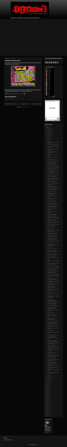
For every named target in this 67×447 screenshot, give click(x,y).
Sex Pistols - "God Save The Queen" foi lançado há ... (52, 182)
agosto (48, 135)
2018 (47, 392)
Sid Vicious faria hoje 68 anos (52, 305)
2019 (47, 390)
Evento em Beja (50, 246)
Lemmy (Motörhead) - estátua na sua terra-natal (53, 297)
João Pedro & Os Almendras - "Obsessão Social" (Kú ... (52, 176)
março (48, 377)
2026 (47, 126)
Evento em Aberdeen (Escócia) (53, 144)
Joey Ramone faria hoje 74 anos (53, 241)
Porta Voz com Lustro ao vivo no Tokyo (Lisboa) (53, 231)
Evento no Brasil (50, 298)
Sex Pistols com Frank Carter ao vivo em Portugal (53, 172)
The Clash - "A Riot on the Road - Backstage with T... (53, 348)
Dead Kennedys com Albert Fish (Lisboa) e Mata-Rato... (53, 323)
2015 (47, 397)
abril (48, 375)
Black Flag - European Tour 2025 (53, 274)
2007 (47, 410)
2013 (47, 400)
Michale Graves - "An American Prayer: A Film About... (53, 225)
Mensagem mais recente (10, 103)
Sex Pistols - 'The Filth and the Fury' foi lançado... (52, 284)
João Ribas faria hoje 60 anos (52, 334)
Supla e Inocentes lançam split (52, 161)
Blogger (36, 444)
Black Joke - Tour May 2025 (52, 321)
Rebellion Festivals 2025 (51, 357)
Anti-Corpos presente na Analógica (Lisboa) (51, 308)
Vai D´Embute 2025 (50, 200)
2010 (47, 405)
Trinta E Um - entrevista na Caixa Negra (52, 353)
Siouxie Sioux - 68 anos (51, 191)
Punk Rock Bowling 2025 (51, 345)
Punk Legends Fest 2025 (51, 198)
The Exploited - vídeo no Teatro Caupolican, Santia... (53, 360)
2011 (47, 403)
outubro (48, 132)
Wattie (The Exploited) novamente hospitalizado (52, 301)
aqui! (32, 91)
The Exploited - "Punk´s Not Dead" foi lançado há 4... (52, 204)
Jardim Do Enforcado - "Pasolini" (53, 267)
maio (48, 140)
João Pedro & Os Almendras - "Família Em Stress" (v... (52, 279)
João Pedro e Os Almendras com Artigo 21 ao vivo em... (53, 222)
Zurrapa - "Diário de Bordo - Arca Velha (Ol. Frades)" (53, 189)
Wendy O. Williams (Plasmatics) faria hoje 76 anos (53, 179)
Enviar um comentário (10, 98)
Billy (47, 425)
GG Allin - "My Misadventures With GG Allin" (52, 152)
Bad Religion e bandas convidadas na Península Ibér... (52, 337)
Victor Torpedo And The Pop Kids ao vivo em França (53, 264)
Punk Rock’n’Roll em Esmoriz (52, 165)
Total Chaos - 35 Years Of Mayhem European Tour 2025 (53, 217)
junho (48, 139)
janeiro (48, 380)
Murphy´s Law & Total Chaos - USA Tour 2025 (52, 326)
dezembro (49, 129)
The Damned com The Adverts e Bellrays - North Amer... (53, 356)
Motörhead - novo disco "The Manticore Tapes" (52, 287)
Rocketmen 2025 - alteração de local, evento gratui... (53, 169)
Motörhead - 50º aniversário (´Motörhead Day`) (52, 319)
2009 (47, 407)
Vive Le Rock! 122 (50, 242)
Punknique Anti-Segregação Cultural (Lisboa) (52, 236)
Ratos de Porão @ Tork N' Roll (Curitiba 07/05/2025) (52, 207)
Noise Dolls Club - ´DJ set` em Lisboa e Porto (52, 365)
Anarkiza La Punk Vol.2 (51, 314)
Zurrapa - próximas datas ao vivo (53, 254)
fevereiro (49, 378)
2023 (47, 384)
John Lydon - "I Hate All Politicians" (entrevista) (51, 214)
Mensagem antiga (37, 103)
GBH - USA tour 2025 (51, 227)
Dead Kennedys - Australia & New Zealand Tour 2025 (52, 187)
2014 (47, 398)
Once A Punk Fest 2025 (51, 201)
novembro (49, 130)
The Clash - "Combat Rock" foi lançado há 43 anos (52, 272)
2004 (47, 415)
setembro (49, 134)
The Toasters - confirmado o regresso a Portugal (52, 362)
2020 (47, 389)
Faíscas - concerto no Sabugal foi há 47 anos (52, 184)
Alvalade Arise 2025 (50, 228)
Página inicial (24, 103)
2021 (47, 387)
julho (48, 137)
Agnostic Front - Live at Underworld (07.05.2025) (52, 251)
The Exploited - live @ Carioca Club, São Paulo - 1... (52, 290)
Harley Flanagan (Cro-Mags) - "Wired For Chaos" (52, 343)
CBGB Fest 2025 (50, 291)
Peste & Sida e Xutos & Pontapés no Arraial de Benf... (53, 341)
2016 (47, 395)
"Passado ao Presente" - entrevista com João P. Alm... (53, 234)
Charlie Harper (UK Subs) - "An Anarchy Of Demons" (53, 269)
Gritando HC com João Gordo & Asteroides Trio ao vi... (53, 245)
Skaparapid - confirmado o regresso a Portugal (52, 163)
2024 (47, 382)
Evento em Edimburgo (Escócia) (53, 167)
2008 (47, 408)
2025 (47, 127)
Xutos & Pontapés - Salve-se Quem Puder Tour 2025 (52, 239)
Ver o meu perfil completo (48, 432)
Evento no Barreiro (50, 312)
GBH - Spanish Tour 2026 (52, 159)
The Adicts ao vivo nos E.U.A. (52, 174)
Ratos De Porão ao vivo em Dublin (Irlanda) (52, 194)
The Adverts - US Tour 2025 (52, 265)
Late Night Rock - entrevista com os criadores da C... (53, 282)
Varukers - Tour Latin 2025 (52, 248)
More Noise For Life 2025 (51, 252)
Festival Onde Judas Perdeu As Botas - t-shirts (53, 368)
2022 (47, 385)
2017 (47, 394)
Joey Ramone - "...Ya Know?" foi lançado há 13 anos (53, 220)
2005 (47, 413)
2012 (47, 402)
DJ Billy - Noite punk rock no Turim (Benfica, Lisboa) (52, 303)
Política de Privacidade (8, 439)
